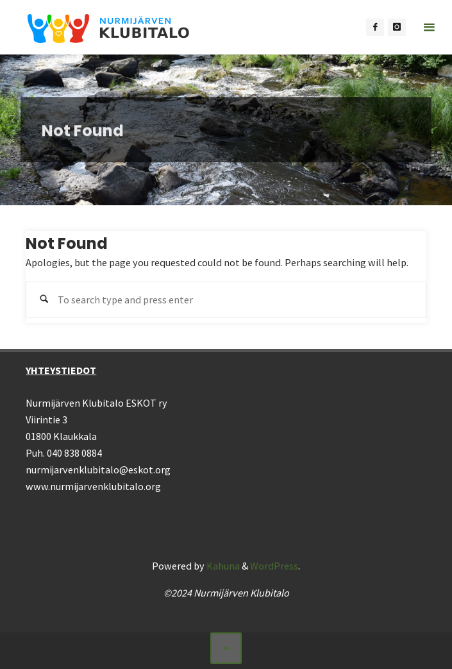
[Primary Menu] (429, 27)
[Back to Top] (225, 647)
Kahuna (222, 565)
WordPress (274, 565)
